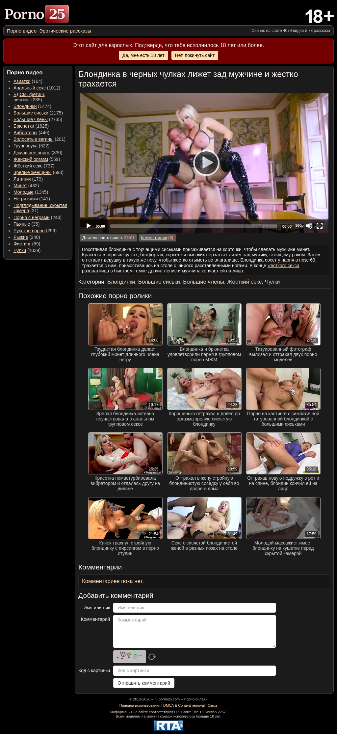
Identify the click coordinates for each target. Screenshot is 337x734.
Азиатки (21, 81)
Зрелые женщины (32, 172)
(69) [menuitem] (26, 243)
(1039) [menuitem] (27, 250)
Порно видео (22, 31)
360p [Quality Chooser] (299, 225)
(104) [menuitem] (27, 81)
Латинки (22, 179)
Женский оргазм (30, 159)
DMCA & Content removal (184, 705)
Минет (20, 185)
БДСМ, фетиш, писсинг (29, 97)
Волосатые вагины (33, 139)
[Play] (204, 162)
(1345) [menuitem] (30, 192)
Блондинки (25, 106)
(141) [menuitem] (31, 198)
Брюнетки (23, 126)
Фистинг (22, 243)
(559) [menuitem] (36, 159)
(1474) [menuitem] (32, 106)
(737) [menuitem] (33, 165)
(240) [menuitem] (26, 237)
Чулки (19, 250)
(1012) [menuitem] (36, 87)
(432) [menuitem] (26, 185)
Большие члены (30, 119)
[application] (204, 163)
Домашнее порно (31, 152)
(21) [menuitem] (40, 208)
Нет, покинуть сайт (195, 55)
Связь (213, 705)
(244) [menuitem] (37, 217)
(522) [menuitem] (31, 145)
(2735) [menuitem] (37, 119)
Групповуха (25, 145)
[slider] (193, 226)
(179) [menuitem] (28, 179)
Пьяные (21, 224)
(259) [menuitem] (35, 230)
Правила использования (139, 705)
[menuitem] (22, 31)
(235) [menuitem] (29, 97)
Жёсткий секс (27, 165)
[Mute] (309, 226)
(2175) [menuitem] (38, 112)
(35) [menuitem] (26, 224)
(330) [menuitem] (38, 152)
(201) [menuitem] (39, 139)
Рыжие (20, 237)
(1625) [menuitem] (31, 126)
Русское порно (29, 230)
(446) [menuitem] (31, 132)
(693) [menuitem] (38, 172)
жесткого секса (283, 265)
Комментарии (154, 238)
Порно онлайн (195, 699)
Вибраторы (25, 132)
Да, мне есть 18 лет (143, 55)
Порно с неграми (31, 217)
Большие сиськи (30, 112)
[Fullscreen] (320, 226)
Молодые (23, 192)
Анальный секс (29, 87)
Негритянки (25, 198)
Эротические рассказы (65, 31)
